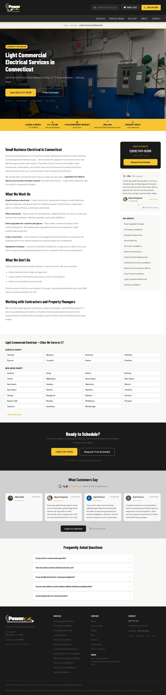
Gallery (132, 18)
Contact (156, 18)
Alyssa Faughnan (61, 497)
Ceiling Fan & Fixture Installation (137, 262)
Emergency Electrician (133, 235)
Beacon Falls (12, 401)
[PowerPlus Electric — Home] (12, 7)
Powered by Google (150, 207)
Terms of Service (98, 649)
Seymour (11, 406)
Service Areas (116, 18)
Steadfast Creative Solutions (72, 685)
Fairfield (10, 355)
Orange (10, 395)
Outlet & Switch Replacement (136, 257)
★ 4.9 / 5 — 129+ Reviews (139, 631)
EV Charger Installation (133, 229)
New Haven (11, 384)
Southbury (50, 406)
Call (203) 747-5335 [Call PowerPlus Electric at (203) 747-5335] (21, 92)
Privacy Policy (96, 644)
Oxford (10, 379)
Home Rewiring (130, 240)
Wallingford (51, 379)
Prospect (128, 401)
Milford (88, 373)
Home (66, 25)
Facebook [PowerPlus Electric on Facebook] (140, 636)
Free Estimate (51, 92)
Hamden (49, 384)
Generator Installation (133, 246)
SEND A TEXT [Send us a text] (130, 7)
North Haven (90, 379)
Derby (48, 373)
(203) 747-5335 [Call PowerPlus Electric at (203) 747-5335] (64, 451)
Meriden (49, 401)
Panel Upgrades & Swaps (134, 224)
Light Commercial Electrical (135, 279)
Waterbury (89, 384)
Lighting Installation (132, 285)
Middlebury (90, 401)
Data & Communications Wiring (137, 268)
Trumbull (50, 360)
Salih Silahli (19, 497)
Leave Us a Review (73, 528)
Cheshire (128, 390)
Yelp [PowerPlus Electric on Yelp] (148, 636)
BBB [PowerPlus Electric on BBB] (153, 636)
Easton (88, 360)
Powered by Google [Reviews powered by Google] (97, 528)
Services (100, 18)
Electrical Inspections (133, 251)
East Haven (11, 390)
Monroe (10, 360)
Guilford (10, 373)
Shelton (49, 390)
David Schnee (99, 497)
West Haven (129, 379)
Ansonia (127, 395)
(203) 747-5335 (140, 151)
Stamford (128, 355)
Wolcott (127, 384)
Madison (88, 395)
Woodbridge (90, 406)
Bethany (127, 373)
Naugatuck (50, 395)
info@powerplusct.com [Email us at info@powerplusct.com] (105, 7)
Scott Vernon (138, 497)
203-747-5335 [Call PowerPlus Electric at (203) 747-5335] (151, 7)
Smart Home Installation (134, 273)
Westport (50, 355)
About (144, 18)
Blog (93, 635)
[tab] (138, 204)
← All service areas (13, 414)
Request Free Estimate (140, 162)
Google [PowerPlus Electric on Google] (132, 636)
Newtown (89, 355)
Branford (89, 390)
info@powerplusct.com (138, 625)
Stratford (128, 360)
